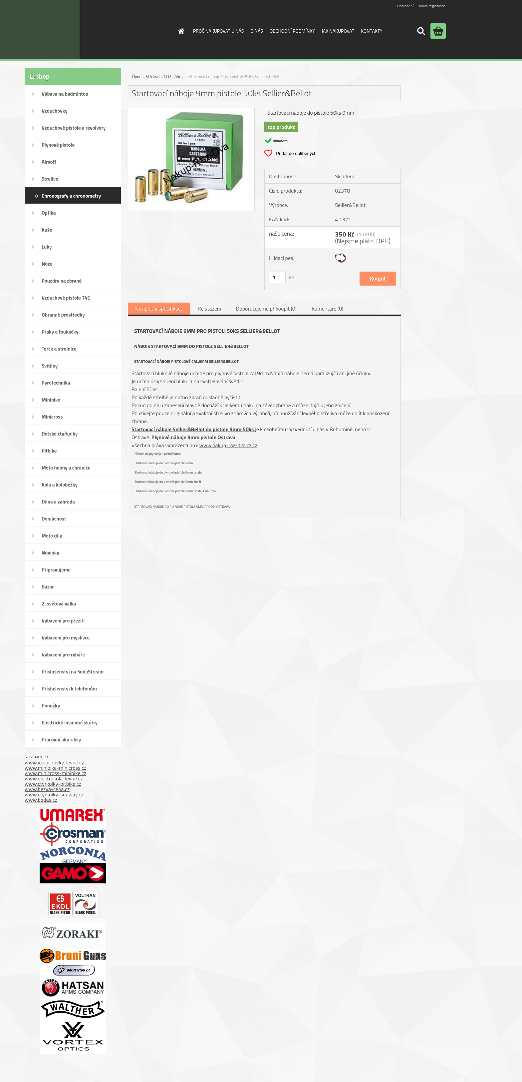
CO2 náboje (174, 76)
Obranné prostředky (63, 315)
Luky (47, 247)
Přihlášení (405, 6)
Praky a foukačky (60, 332)
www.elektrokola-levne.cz (54, 778)
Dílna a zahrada (58, 502)
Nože (47, 264)
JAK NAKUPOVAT (338, 30)
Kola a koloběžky (60, 485)
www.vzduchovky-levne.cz (54, 762)
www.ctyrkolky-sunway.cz (54, 794)
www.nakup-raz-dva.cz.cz (228, 445)
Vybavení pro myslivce (66, 637)
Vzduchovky (55, 111)
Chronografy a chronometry (71, 196)
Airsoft (49, 162)
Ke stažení (209, 309)
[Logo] (115, 29)
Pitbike (49, 451)
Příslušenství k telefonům (69, 688)
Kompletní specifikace (158, 309)
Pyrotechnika (56, 383)
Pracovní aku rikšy (61, 739)
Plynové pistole (58, 145)
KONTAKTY (371, 30)
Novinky (50, 552)
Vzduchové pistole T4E (66, 298)
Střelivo (50, 179)
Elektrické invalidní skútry (70, 722)
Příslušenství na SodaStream (73, 671)
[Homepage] (180, 31)
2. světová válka (59, 603)
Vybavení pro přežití (63, 620)
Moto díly (52, 536)
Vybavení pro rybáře (63, 654)
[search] (420, 31)
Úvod (136, 76)
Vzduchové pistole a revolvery (74, 128)
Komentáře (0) (327, 309)
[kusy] (277, 277)
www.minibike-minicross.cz (55, 768)
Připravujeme (56, 569)
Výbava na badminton (65, 94)
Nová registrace (432, 6)
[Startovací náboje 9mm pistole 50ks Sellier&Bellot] (191, 111)
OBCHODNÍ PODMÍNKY (292, 30)
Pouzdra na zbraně (62, 281)
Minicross (52, 417)
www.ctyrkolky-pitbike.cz (53, 784)
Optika (49, 213)
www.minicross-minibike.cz (55, 773)
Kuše (47, 230)
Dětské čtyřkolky (60, 434)
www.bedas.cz (41, 800)
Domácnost (54, 519)
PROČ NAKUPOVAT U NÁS (218, 30)
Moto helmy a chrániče (66, 468)
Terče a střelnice (59, 349)
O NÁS (256, 30)
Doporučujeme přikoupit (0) (266, 309)
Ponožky (51, 705)
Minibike (51, 400)
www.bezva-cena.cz (47, 789)
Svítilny (50, 366)
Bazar (48, 586)
